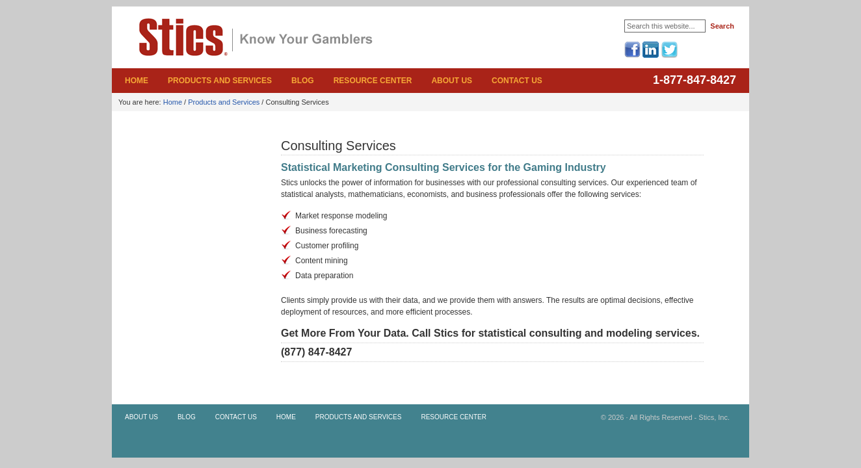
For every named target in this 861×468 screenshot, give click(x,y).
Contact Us (517, 80)
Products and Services (220, 80)
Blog (302, 80)
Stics (196, 48)
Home (136, 80)
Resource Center (373, 80)
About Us (451, 80)
